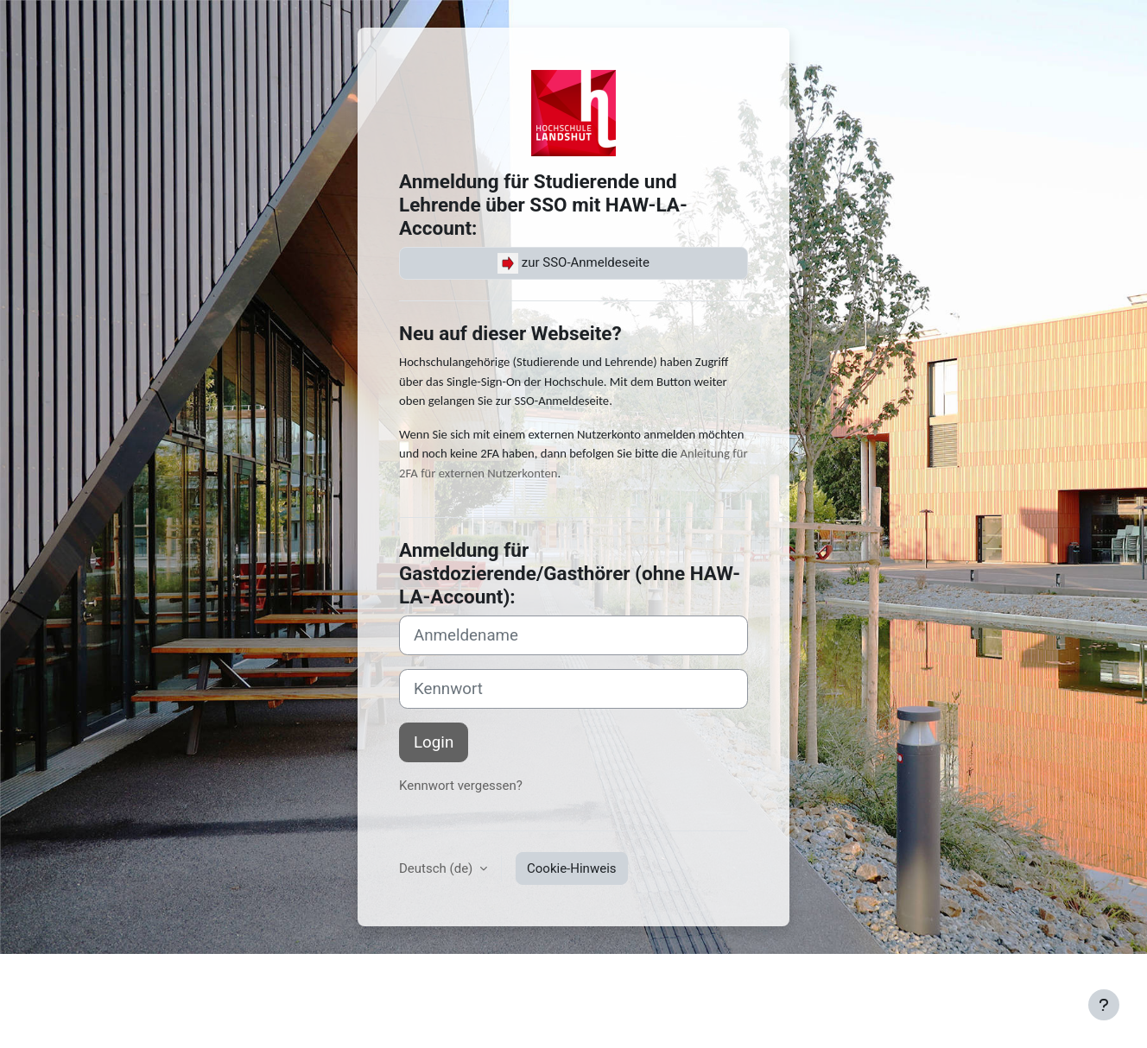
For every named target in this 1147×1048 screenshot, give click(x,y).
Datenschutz (374, 977)
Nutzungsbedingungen (262, 977)
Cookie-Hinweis (571, 868)
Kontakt (166, 977)
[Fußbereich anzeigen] (1103, 1004)
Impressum (101, 977)
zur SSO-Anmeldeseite (573, 263)
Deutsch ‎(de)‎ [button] (437, 868)
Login (433, 742)
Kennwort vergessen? (461, 785)
